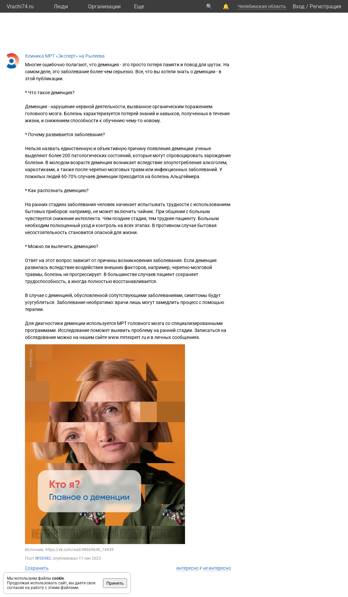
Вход (299, 6)
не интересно (217, 568)
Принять (115, 583)
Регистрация (325, 6)
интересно (187, 568)
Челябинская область (262, 6)
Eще (139, 6)
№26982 (43, 558)
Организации (104, 6)
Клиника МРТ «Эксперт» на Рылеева (65, 56)
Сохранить (37, 568)
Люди (61, 6)
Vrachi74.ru (20, 6)
